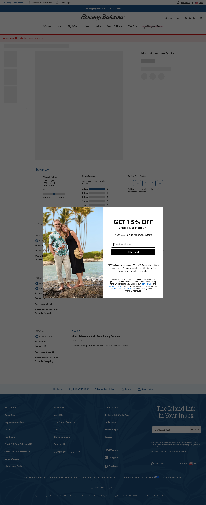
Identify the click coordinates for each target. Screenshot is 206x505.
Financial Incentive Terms (124, 288)
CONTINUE (133, 252)
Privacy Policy (115, 286)
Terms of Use (146, 284)
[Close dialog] (160, 210)
